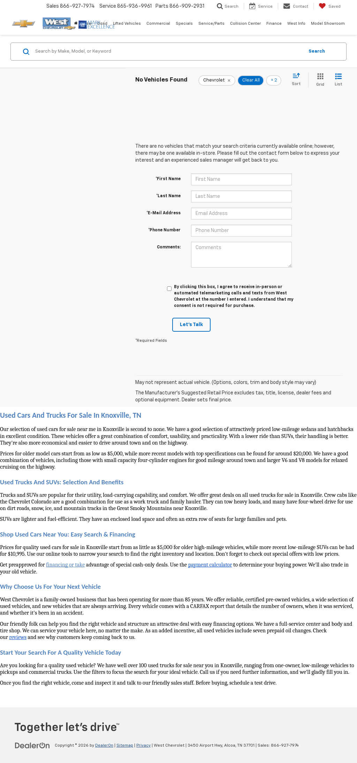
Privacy (143, 745)
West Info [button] (296, 23)
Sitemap (124, 745)
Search (317, 51)
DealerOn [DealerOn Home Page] (104, 745)
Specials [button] (184, 23)
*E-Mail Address (163, 213)
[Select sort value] (298, 80)
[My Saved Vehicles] (329, 6)
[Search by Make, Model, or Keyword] (169, 51)
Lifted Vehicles (127, 23)
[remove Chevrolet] (216, 80)
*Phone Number (164, 230)
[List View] (338, 80)
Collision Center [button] (245, 23)
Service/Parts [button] (211, 23)
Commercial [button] (158, 23)
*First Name (168, 179)
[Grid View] (318, 80)
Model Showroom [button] (328, 23)
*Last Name (168, 196)
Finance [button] (274, 23)
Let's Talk (191, 324)
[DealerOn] (32, 745)
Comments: (169, 247)
